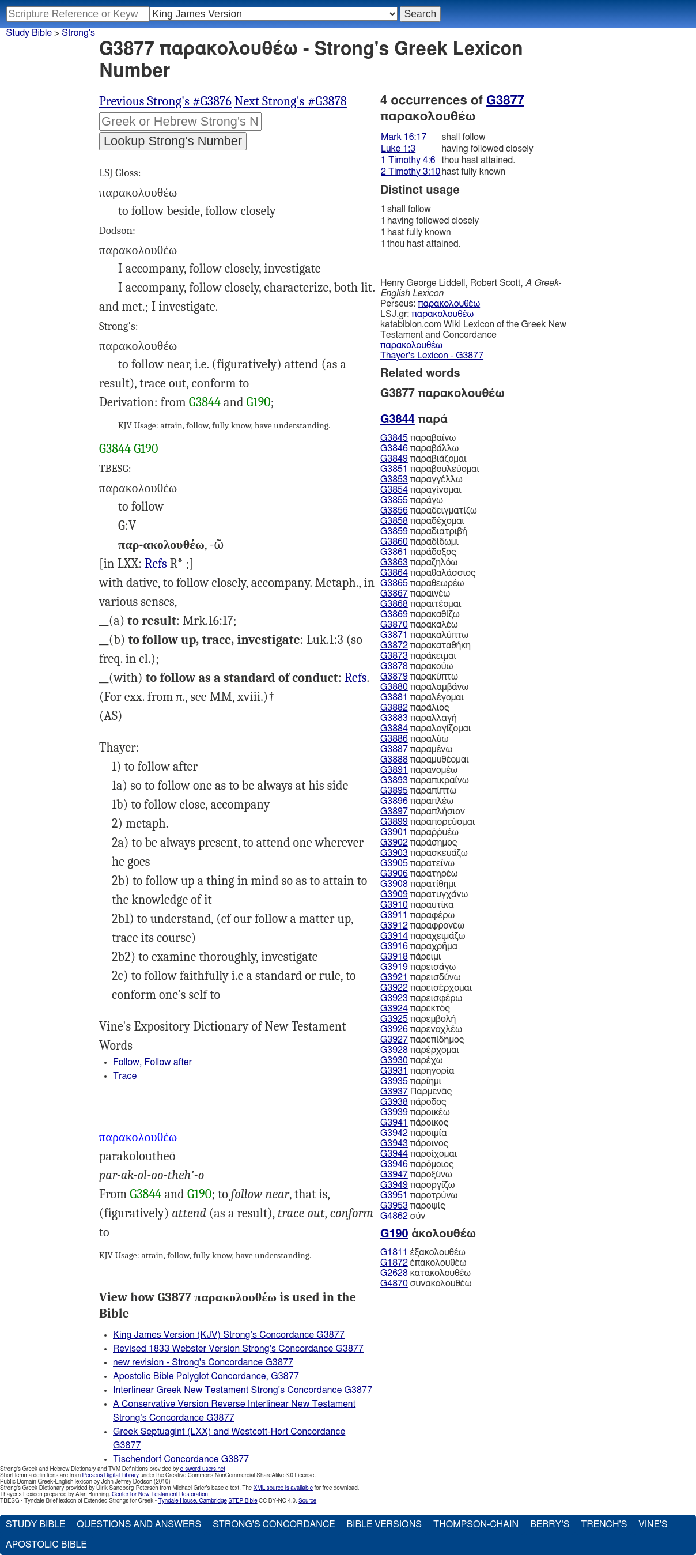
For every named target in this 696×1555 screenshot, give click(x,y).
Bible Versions (384, 1524)
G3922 (394, 987)
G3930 (394, 1060)
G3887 (394, 749)
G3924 (394, 1008)
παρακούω (416, 666)
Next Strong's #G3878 (290, 101)
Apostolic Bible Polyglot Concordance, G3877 (206, 1376)
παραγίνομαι (421, 490)
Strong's (78, 32)
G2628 (394, 1273)
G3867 (394, 593)
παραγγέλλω (421, 479)
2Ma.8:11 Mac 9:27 (156, 563)
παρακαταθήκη (425, 645)
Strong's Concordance (274, 1524)
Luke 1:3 (398, 148)
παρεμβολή (418, 1019)
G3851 (394, 469)
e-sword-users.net (202, 1469)
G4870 (394, 1283)
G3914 (394, 936)
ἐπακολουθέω (423, 1262)
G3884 (394, 728)
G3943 (394, 1143)
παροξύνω (416, 1174)
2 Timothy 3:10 (411, 171)
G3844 (205, 402)
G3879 (394, 676)
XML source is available (283, 1488)
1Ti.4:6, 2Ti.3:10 (356, 678)
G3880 (394, 687)
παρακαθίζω (420, 614)
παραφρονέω (422, 925)
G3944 (394, 1153)
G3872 (394, 645)
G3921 (394, 977)
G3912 (394, 925)
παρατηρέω (418, 873)
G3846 (394, 448)
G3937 (394, 1091)
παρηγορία (417, 1070)
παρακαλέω (419, 624)
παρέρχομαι (419, 1050)
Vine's (652, 1524)
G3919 (394, 967)
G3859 (394, 531)
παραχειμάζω (422, 936)
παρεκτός (415, 1008)
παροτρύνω (418, 1195)
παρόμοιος (417, 1164)
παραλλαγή (418, 718)
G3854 (394, 490)
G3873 (394, 656)
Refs (156, 563)
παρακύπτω (419, 676)
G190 (259, 402)
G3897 (394, 811)
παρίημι (410, 1081)
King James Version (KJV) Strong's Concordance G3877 (229, 1334)
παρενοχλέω (421, 1029)
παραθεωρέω (422, 583)
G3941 (394, 1122)
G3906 (394, 873)
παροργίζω (417, 1185)
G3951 (394, 1195)
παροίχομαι (418, 1153)
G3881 (394, 697)
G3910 (394, 904)
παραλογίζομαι (425, 728)
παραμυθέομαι (424, 759)
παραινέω (415, 593)
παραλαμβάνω (424, 687)
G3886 (394, 738)
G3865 (394, 583)
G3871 (394, 635)
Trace (125, 1076)
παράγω (411, 500)
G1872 (394, 1262)
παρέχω (411, 1060)
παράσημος (418, 842)
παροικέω (415, 1112)
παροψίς (412, 1205)
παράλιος (414, 707)
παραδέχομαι (422, 521)
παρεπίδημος (422, 1039)
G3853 (394, 479)
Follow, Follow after (152, 1062)
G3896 (394, 801)
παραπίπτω (418, 790)
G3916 (394, 946)
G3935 (394, 1081)
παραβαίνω (418, 438)
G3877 (505, 100)
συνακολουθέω (425, 1283)
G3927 (394, 1039)
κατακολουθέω (425, 1273)
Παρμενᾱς (416, 1091)
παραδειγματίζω (428, 510)
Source (307, 1501)
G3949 (394, 1185)
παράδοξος (418, 552)
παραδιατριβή (423, 531)
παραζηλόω (418, 562)
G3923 (394, 998)
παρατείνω (417, 863)
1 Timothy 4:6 (408, 160)
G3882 (394, 707)
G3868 (394, 604)
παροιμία (413, 1133)
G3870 (394, 624)
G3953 (394, 1205)
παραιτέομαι (421, 604)
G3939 (394, 1112)
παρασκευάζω (424, 853)
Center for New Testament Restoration (160, 1494)
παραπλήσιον (422, 811)
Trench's (604, 1524)
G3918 (394, 956)
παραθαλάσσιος (428, 573)
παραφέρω (417, 915)
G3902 (394, 842)
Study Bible (29, 32)
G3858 (394, 521)
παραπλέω (416, 801)
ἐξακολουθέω (423, 1252)
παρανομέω (418, 770)
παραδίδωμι (419, 541)
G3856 (394, 510)
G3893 (394, 780)
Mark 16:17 (403, 137)
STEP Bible (242, 1501)
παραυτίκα (417, 904)
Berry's (549, 1524)
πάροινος (414, 1143)
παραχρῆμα (418, 946)
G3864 (394, 573)
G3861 (394, 552)
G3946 (394, 1164)
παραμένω (416, 749)
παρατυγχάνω (424, 894)
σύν (402, 1216)
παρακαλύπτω (424, 635)
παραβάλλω (419, 448)
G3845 (394, 438)
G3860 (394, 541)
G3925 (394, 1019)
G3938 (394, 1102)
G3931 (394, 1070)
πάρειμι (410, 956)
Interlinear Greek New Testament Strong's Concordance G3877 (242, 1390)
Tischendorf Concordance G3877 (181, 1459)
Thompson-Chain (476, 1524)
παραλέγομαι (422, 697)
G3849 (394, 458)
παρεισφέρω (421, 998)
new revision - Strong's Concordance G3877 (203, 1362)
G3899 (394, 821)
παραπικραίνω (424, 780)
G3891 (394, 770)
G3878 (394, 666)
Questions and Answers (139, 1524)
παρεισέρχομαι (426, 987)
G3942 (394, 1133)
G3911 (394, 915)
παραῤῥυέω (419, 832)
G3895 (394, 790)
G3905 (394, 863)
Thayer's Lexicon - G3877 (431, 355)
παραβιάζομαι (423, 458)
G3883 (394, 718)
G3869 (394, 614)
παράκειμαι (418, 656)
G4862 (394, 1216)
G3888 (394, 759)
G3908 (394, 884)
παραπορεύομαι (427, 821)
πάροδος (413, 1102)
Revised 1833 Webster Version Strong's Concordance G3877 (238, 1348)
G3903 (394, 853)
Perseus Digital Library (110, 1475)
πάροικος (414, 1122)
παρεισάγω (418, 967)
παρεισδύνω (420, 977)
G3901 (394, 832)
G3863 (394, 562)
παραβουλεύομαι (429, 469)
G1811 (394, 1252)
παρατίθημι (418, 884)
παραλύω (414, 738)
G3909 (394, 894)
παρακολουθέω (449, 303)
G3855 (394, 500)
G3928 (394, 1050)
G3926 (394, 1029)
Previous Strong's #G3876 (165, 101)
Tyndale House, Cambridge (192, 1501)
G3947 (394, 1174)
